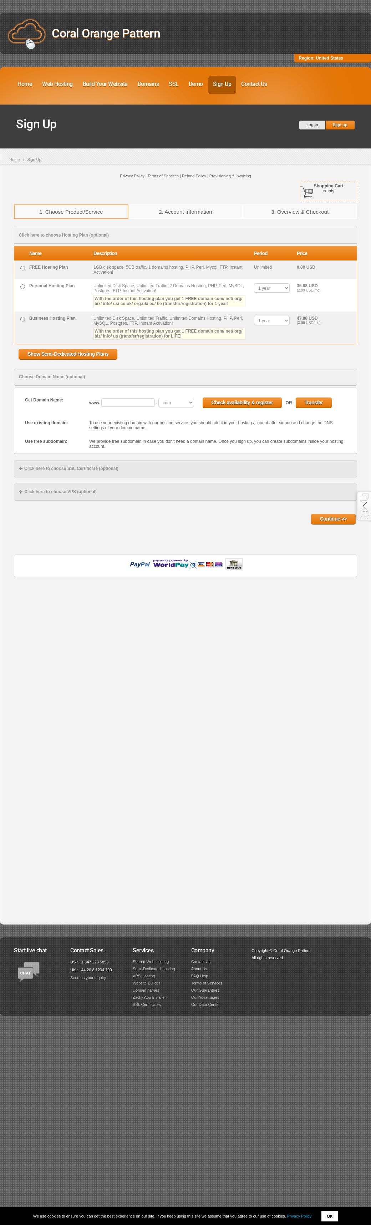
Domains (148, 84)
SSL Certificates (147, 1004)
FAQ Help (199, 976)
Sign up (340, 124)
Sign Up (222, 84)
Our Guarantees (205, 990)
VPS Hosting (144, 976)
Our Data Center (205, 1004)
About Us (199, 969)
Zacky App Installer (149, 997)
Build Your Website (105, 84)
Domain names (146, 990)
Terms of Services (206, 983)
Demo (196, 84)
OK (329, 1216)
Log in (312, 124)
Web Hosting (57, 84)
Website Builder (146, 983)
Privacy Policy (299, 1216)
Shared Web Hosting (151, 962)
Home (24, 84)
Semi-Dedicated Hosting (154, 969)
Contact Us (254, 84)
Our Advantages (205, 997)
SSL (174, 84)
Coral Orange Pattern (106, 33)
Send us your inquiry (88, 978)
